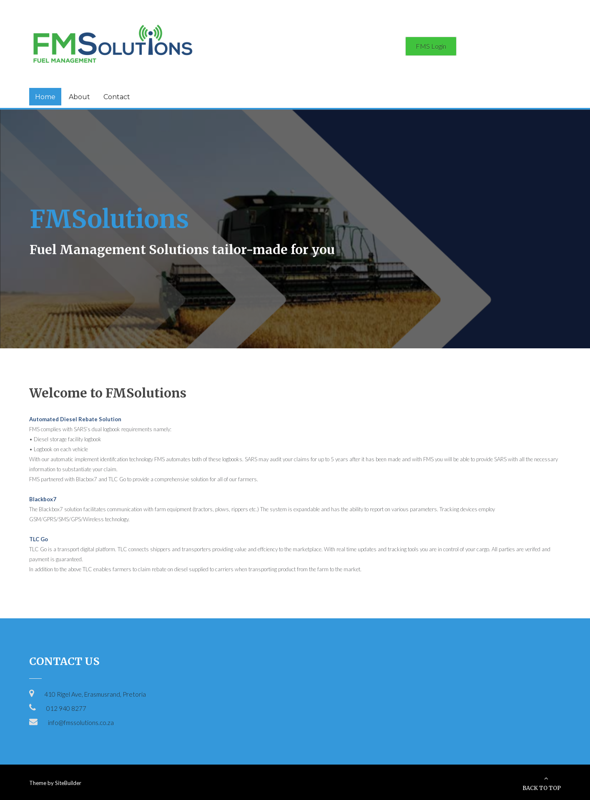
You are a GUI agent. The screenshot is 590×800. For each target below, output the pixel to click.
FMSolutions (109, 217)
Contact (116, 97)
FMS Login (431, 46)
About (79, 97)
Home (45, 97)
